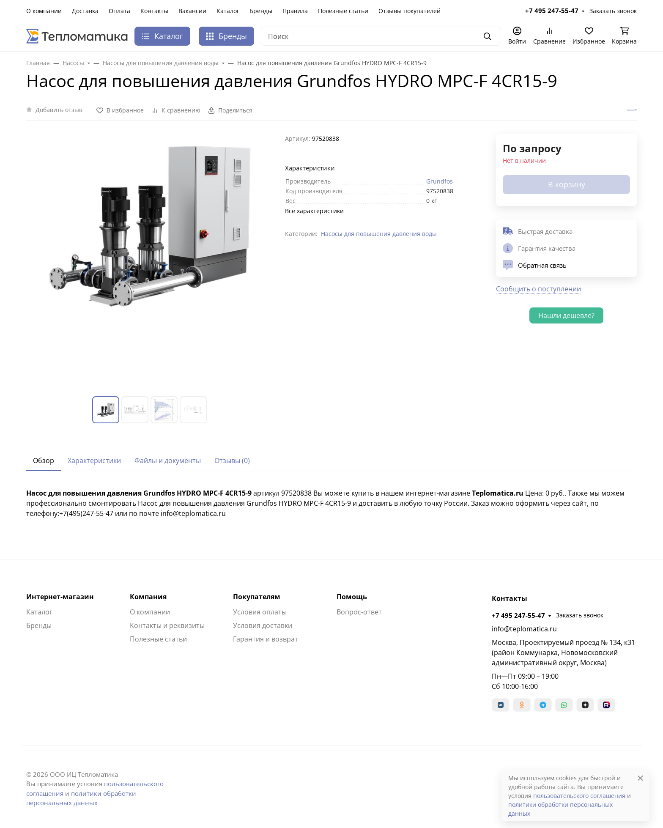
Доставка (85, 11)
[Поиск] (381, 36)
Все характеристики (314, 211)
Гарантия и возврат (265, 639)
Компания (148, 596)
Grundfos (439, 181)
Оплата (119, 11)
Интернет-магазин (60, 596)
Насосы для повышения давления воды (379, 234)
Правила (295, 11)
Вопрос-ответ (359, 612)
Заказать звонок (613, 11)
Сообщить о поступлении (538, 288)
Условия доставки (262, 625)
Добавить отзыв (59, 110)
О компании (44, 11)
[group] (150, 258)
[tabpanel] (331, 503)
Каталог (227, 11)
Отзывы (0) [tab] (232, 460)
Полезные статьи (343, 11)
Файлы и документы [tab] (167, 460)
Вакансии (192, 11)
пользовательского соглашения (579, 796)
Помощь (352, 596)
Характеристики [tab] (94, 460)
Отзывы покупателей (409, 11)
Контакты (154, 11)
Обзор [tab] (43, 460)
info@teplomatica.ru (524, 628)
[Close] (640, 777)
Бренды (260, 11)
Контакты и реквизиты (167, 625)
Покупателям (256, 596)
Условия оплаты (260, 612)
